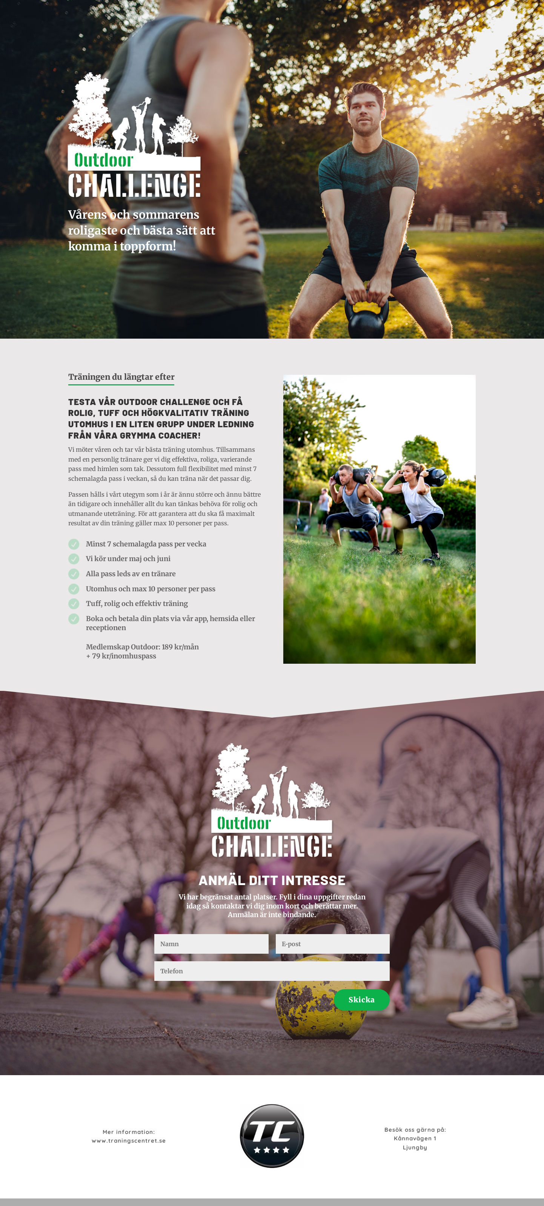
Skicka (362, 999)
